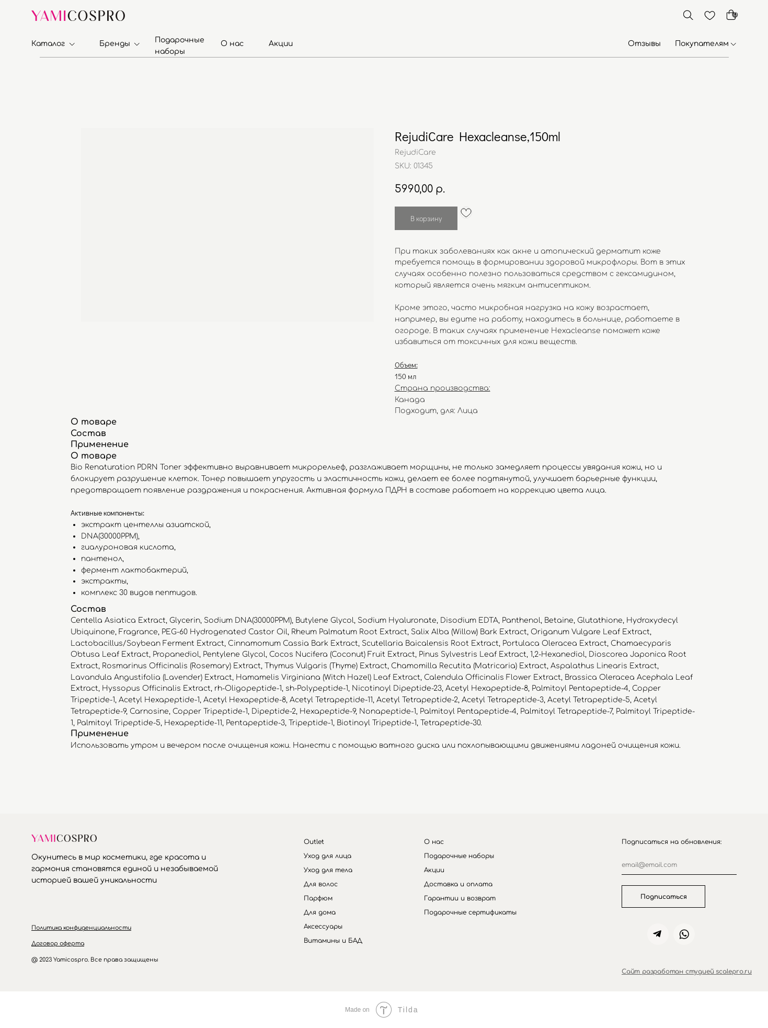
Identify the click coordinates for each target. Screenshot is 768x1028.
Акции (281, 44)
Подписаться (663, 896)
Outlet (314, 842)
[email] (679, 865)
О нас (232, 44)
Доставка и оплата (458, 884)
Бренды (114, 44)
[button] (81, 927)
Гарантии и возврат (460, 898)
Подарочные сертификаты (470, 912)
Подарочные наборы (459, 856)
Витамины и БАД (333, 940)
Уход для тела (328, 870)
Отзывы (644, 44)
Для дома (320, 912)
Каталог (48, 44)
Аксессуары (323, 926)
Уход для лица (327, 856)
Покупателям (702, 44)
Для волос (321, 884)
